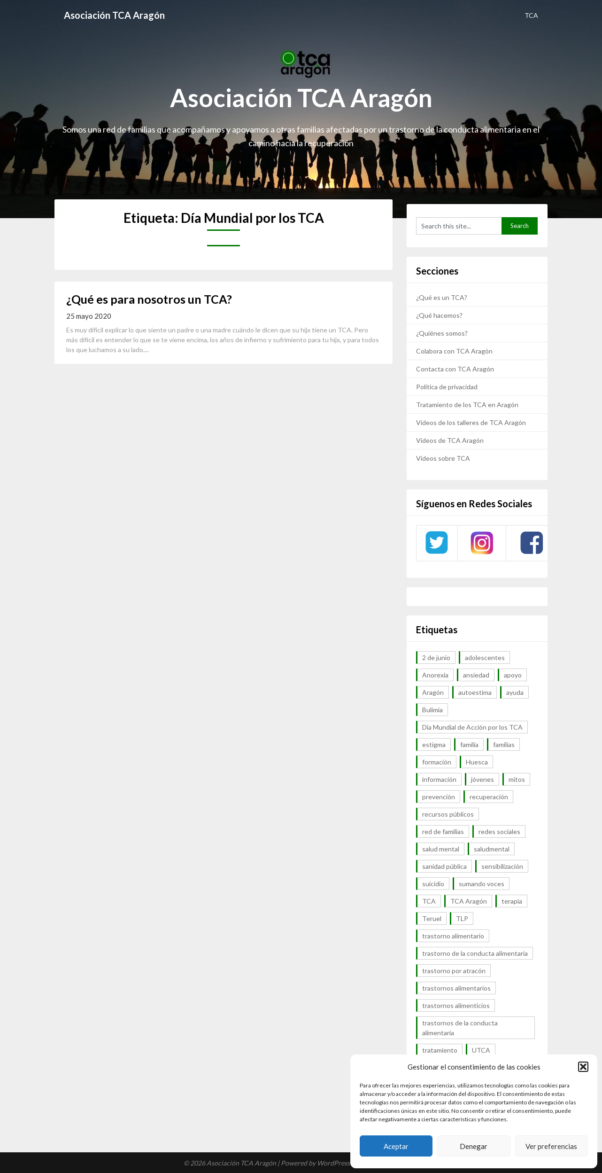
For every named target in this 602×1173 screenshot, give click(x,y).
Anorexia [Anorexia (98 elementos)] (435, 675)
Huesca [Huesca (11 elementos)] (477, 762)
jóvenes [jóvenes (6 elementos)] (482, 779)
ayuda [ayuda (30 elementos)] (515, 692)
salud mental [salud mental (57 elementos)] (440, 849)
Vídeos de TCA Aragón (450, 440)
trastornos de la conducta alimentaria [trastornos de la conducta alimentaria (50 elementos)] (460, 1028)
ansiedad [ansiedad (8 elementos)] (476, 675)
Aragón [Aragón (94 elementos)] (433, 692)
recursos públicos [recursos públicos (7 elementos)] (448, 814)
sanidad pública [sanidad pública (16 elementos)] (444, 866)
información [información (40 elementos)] (439, 779)
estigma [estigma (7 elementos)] (434, 744)
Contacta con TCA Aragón (455, 369)
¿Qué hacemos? (439, 315)
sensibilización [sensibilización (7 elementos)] (502, 866)
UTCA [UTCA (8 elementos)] (481, 1050)
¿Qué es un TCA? (441, 297)
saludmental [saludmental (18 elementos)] (491, 849)
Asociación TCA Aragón (114, 15)
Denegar (473, 1146)
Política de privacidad (447, 387)
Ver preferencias (551, 1146)
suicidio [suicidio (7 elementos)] (433, 884)
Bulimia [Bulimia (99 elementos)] (432, 710)
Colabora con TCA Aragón (454, 351)
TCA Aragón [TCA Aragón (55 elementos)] (468, 901)
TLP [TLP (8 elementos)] (462, 918)
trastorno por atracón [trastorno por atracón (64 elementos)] (454, 971)
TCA (531, 15)
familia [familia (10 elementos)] (469, 744)
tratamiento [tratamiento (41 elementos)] (439, 1050)
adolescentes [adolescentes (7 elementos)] (485, 657)
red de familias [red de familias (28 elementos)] (443, 831)
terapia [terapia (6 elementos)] (512, 901)
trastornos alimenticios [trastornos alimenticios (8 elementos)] (456, 1005)
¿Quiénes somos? (442, 333)
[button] (583, 1066)
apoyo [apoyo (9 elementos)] (513, 675)
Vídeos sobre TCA (443, 458)
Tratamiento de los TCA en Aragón (467, 405)
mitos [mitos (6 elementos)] (517, 779)
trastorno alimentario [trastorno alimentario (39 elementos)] (453, 936)
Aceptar (396, 1146)
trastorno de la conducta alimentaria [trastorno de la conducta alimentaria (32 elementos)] (475, 953)
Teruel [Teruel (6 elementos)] (431, 918)
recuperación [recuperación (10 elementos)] (489, 797)
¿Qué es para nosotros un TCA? (149, 299)
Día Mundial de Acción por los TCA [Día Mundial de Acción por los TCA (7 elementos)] (472, 727)
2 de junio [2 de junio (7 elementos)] (436, 657)
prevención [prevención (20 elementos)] (438, 797)
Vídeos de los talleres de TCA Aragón (471, 422)
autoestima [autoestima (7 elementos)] (475, 692)
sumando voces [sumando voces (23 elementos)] (481, 884)
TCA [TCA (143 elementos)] (429, 901)
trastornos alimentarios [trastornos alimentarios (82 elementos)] (456, 988)
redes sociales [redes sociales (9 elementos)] (499, 831)
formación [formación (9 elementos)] (436, 762)
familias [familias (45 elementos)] (504, 744)
